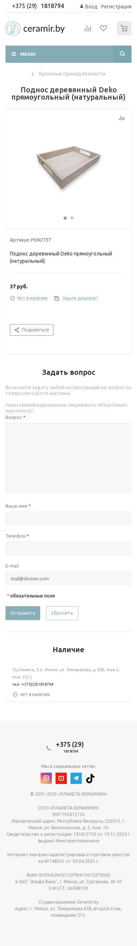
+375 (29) (25, 6)
